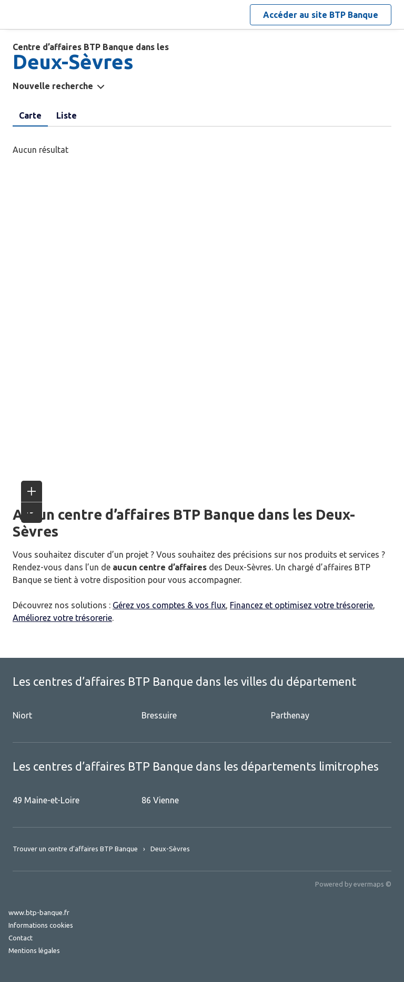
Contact (20, 937)
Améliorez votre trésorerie (62, 618)
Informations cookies (40, 925)
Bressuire (159, 715)
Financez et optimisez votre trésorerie (301, 605)
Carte (30, 115)
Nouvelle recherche (53, 86)
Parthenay (290, 715)
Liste (66, 115)
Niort (22, 715)
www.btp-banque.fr (38, 912)
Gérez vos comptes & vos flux (169, 605)
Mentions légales (34, 950)
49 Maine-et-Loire (46, 800)
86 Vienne (160, 800)
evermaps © (372, 884)
